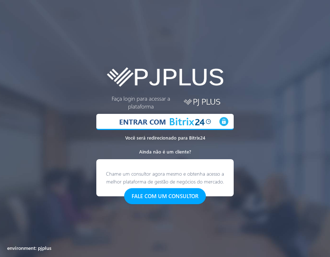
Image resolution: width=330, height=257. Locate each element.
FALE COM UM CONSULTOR (165, 196)
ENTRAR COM (164, 121)
